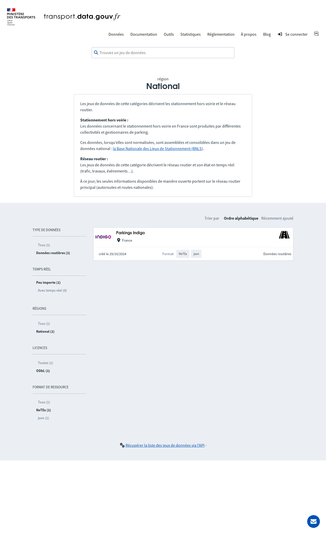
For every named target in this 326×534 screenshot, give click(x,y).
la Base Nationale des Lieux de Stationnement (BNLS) (158, 148)
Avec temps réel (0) (52, 290)
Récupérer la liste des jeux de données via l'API (165, 445)
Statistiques (190, 34)
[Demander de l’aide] (313, 521)
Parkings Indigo (130, 233)
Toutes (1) (45, 363)
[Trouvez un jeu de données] (163, 52)
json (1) (43, 418)
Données (116, 34)
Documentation (143, 34)
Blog (267, 34)
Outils (169, 34)
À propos (248, 34)
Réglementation (221, 34)
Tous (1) (44, 245)
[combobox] (163, 52)
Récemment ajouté (277, 218)
